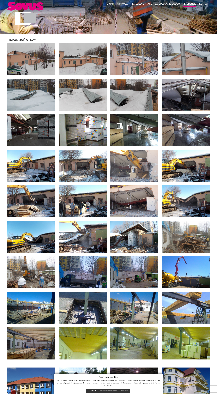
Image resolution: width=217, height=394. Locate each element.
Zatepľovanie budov (167, 4)
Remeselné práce (141, 4)
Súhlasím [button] (92, 391)
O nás (110, 4)
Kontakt (204, 4)
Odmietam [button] (124, 391)
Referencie (189, 4)
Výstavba (122, 4)
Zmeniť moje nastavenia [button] (108, 391)
